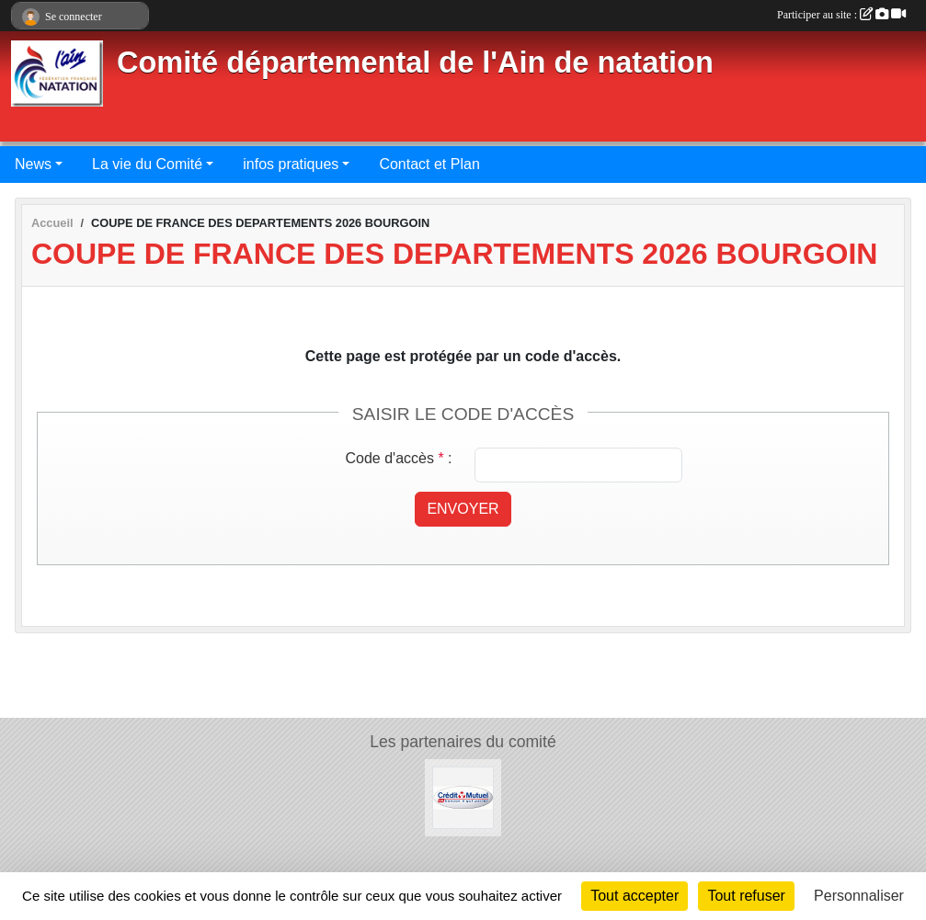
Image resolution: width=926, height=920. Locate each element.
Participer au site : (841, 14)
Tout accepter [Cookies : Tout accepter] (634, 895)
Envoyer (462, 509)
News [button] (33, 164)
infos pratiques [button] (290, 164)
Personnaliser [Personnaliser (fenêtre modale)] (859, 895)
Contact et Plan (429, 164)
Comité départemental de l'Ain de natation (415, 62)
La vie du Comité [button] (147, 164)
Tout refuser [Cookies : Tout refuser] (745, 895)
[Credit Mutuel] (463, 796)
